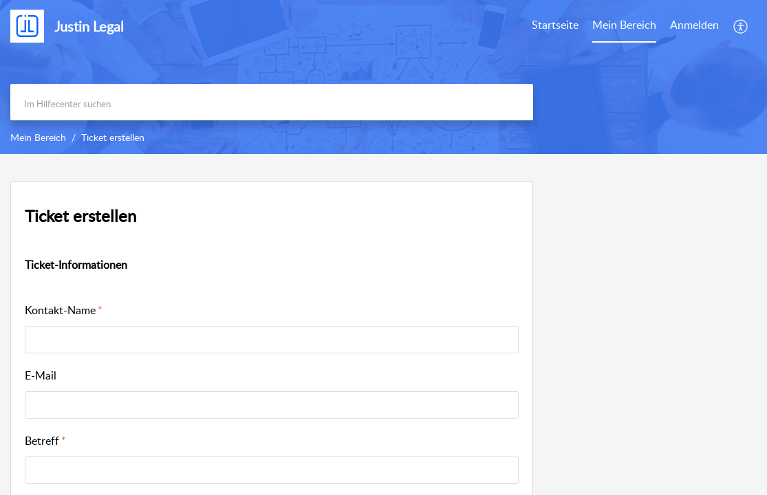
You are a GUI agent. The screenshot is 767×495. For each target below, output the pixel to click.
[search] (271, 102)
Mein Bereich (624, 24)
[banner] (383, 77)
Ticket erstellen (80, 215)
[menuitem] (694, 26)
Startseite (555, 24)
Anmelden (694, 24)
